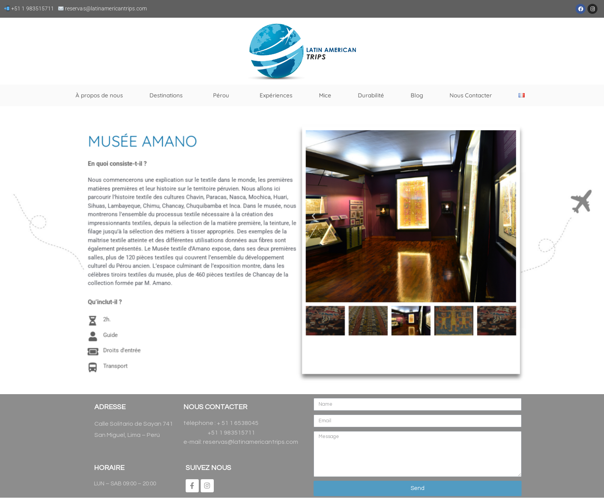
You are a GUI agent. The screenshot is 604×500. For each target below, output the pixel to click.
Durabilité (371, 95)
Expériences (276, 95)
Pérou (223, 95)
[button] (313, 217)
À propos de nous (99, 95)
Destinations (167, 95)
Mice (325, 95)
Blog (417, 95)
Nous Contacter (471, 95)
